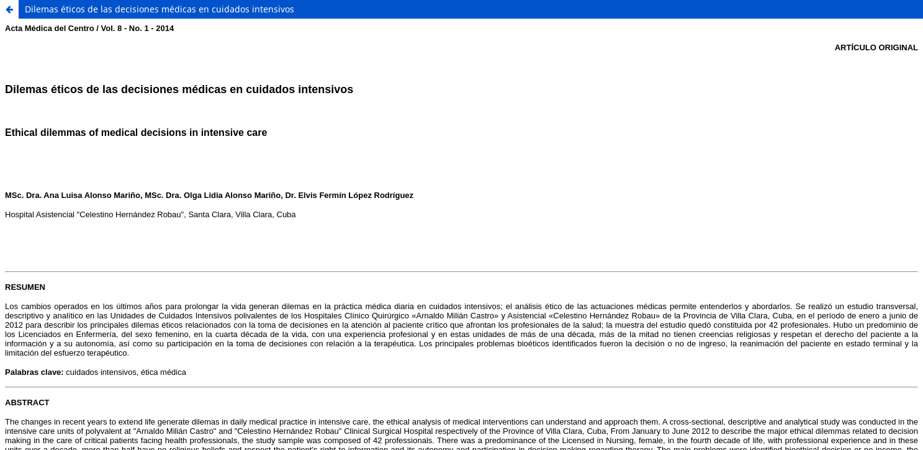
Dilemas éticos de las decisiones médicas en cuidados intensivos (159, 9)
